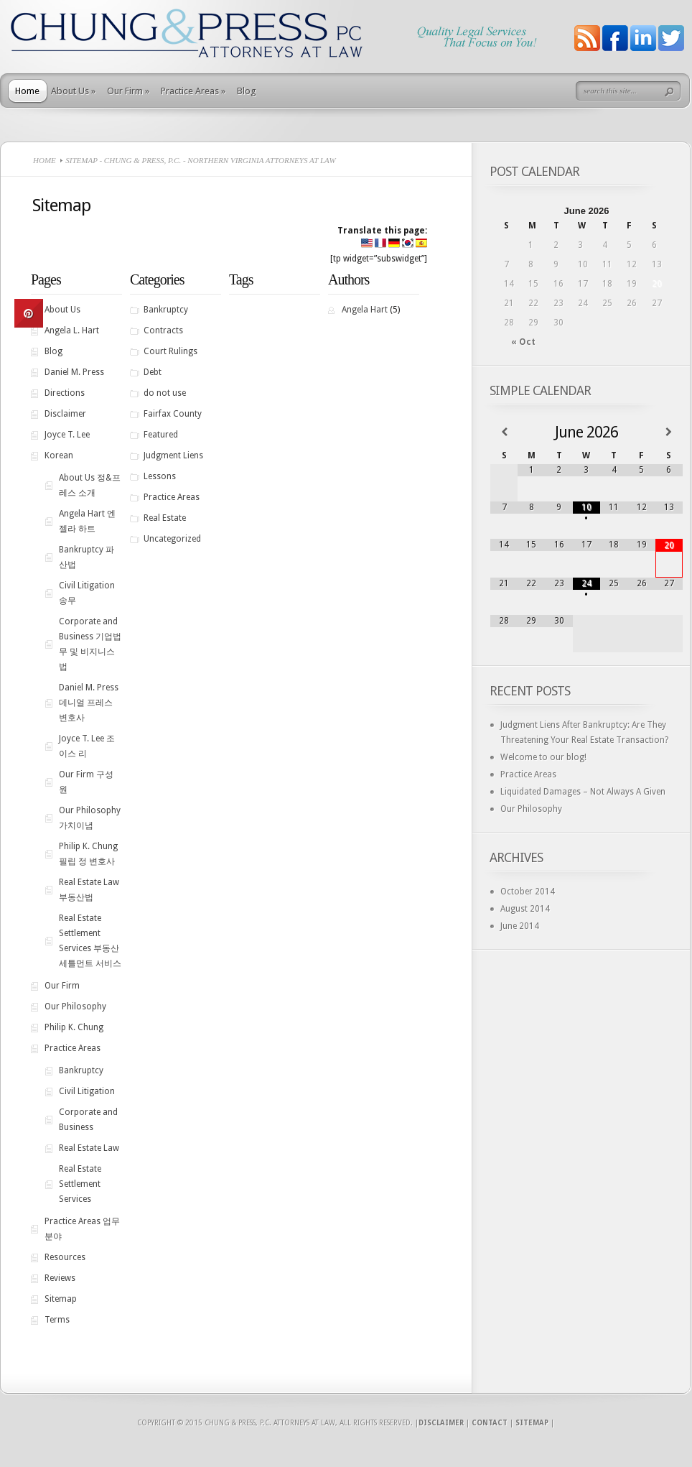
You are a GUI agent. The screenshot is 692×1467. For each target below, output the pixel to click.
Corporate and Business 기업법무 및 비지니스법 (90, 644)
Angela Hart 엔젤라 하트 (87, 521)
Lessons (160, 476)
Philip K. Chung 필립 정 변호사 (88, 853)
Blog (246, 90)
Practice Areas (193, 90)
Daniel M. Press (74, 372)
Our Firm (128, 90)
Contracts (163, 330)
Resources (65, 1257)
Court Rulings (170, 351)
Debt (153, 372)
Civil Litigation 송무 (87, 593)
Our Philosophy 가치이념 (90, 817)
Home (27, 90)
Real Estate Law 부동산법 (89, 889)
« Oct (523, 342)
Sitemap (61, 1299)
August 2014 (525, 909)
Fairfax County (173, 414)
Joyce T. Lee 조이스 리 (87, 746)
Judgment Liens (173, 455)
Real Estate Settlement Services (80, 1184)
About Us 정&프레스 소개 (90, 485)
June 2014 (519, 926)
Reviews (60, 1278)
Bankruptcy (81, 1070)
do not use (165, 393)
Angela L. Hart (72, 330)
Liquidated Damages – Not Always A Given (582, 792)
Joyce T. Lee (67, 435)
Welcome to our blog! (543, 757)
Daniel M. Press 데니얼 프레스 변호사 (88, 702)
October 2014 (527, 892)
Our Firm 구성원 (86, 782)
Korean (59, 455)
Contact (490, 1423)
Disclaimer (65, 414)
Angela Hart (365, 310)
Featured (161, 435)
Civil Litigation (87, 1091)
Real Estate (165, 518)
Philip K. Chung (74, 1027)
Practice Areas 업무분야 (82, 1228)
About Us (73, 90)
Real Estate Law (89, 1148)
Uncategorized (172, 539)
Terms (57, 1320)
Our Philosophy (75, 1006)
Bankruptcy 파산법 (86, 557)
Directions (65, 393)
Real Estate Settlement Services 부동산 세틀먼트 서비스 (90, 940)
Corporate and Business (88, 1119)
